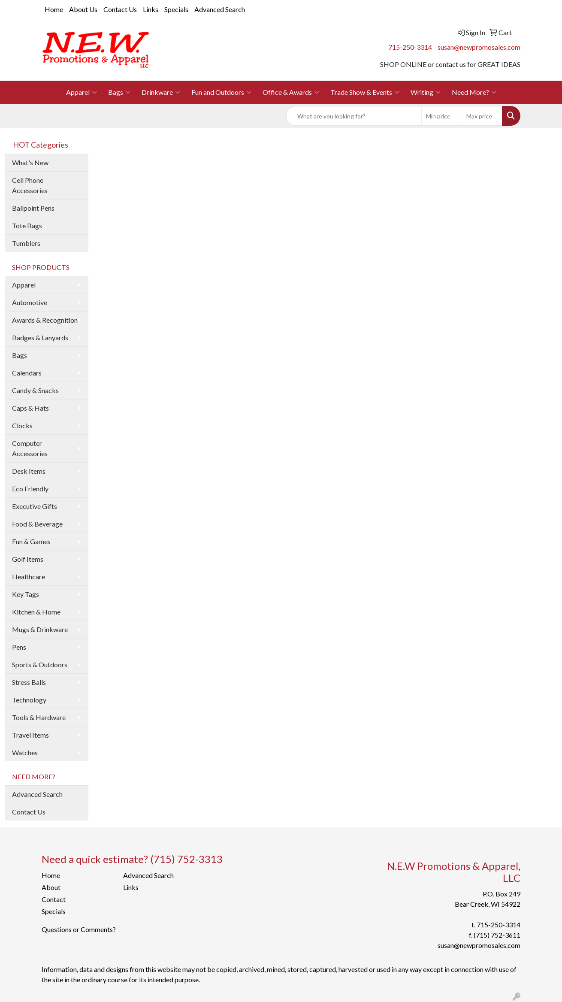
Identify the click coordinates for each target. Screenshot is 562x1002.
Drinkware (161, 92)
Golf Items (27, 559)
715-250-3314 (410, 47)
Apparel (81, 92)
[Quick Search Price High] (482, 116)
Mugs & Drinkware (40, 629)
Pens (19, 647)
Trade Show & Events (364, 92)
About (51, 887)
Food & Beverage (37, 524)
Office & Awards (291, 92)
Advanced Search (219, 9)
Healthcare (28, 576)
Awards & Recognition (45, 320)
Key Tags (25, 594)
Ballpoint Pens (33, 208)
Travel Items (30, 735)
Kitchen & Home (36, 612)
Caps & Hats (30, 408)
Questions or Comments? (79, 929)
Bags (119, 92)
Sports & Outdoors (39, 664)
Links (150, 9)
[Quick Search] (354, 116)
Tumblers (26, 243)
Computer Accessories (30, 448)
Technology (29, 700)
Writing (426, 92)
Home (54, 9)
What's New (30, 162)
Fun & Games (31, 541)
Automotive (29, 302)
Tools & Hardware (39, 717)
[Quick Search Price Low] (441, 116)
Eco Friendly (30, 488)
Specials (176, 9)
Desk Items (28, 471)
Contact (54, 899)
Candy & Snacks (35, 390)
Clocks (22, 425)
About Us (83, 9)
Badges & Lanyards (40, 337)
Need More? (474, 92)
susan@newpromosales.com (479, 47)
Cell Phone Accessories (30, 185)
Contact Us (120, 9)
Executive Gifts (34, 506)
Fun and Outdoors (221, 92)
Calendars (27, 373)
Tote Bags (27, 225)
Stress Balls (29, 682)
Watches (25, 752)
